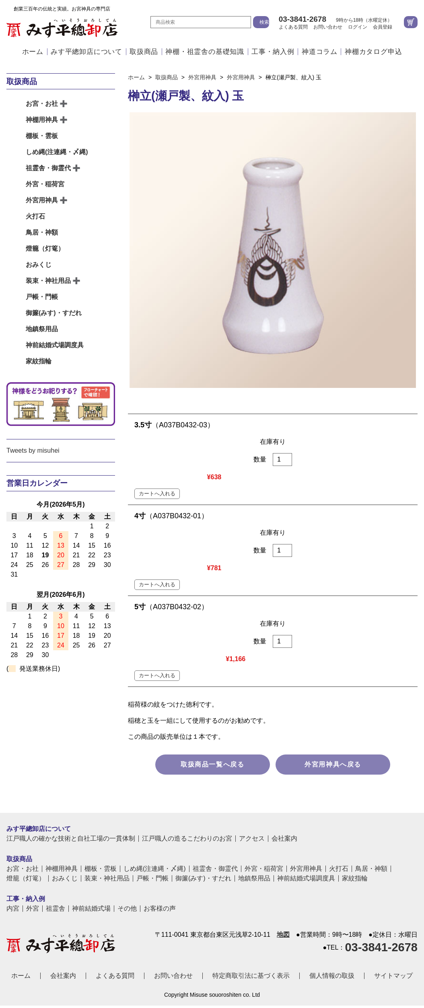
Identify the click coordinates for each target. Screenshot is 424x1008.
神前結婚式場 (91, 814)
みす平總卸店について (86, 51)
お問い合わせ (327, 27)
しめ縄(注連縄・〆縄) (57, 151)
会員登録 (382, 27)
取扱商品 (144, 51)
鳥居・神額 (42, 232)
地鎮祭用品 (42, 329)
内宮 (12, 814)
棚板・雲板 (42, 135)
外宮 (32, 814)
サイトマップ (393, 881)
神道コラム (320, 51)
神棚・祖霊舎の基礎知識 (204, 51)
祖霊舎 (55, 814)
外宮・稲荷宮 (45, 184)
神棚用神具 (42, 119)
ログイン (357, 27)
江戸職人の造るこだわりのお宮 (187, 744)
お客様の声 (160, 814)
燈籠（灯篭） (45, 248)
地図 (283, 840)
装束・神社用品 (48, 280)
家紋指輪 (38, 361)
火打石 (35, 216)
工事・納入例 (272, 51)
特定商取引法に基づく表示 (251, 881)
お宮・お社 (42, 103)
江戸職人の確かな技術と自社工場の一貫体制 (70, 744)
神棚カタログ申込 (373, 51)
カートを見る (411, 22)
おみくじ (38, 264)
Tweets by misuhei (33, 450)
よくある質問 (293, 27)
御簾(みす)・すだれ (54, 312)
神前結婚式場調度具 (55, 345)
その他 (127, 814)
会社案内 (284, 744)
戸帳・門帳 (42, 296)
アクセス (252, 744)
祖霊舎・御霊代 (48, 168)
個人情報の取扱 (331, 881)
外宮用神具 (42, 200)
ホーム (32, 51)
